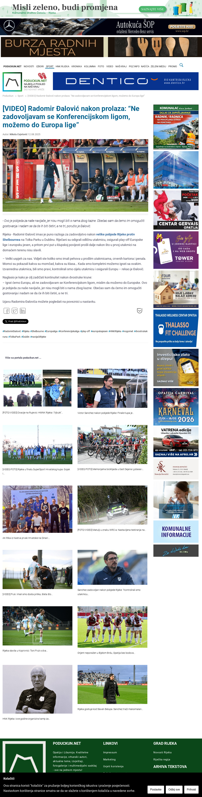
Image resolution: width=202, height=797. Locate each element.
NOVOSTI (29, 66)
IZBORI (40, 66)
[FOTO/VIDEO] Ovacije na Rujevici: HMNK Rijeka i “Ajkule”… (33, 412)
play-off (86, 331)
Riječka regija (161, 759)
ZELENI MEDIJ (158, 66)
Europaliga (52, 331)
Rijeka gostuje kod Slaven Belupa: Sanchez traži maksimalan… (110, 709)
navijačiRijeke (39, 336)
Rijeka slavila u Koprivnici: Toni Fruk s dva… (25, 650)
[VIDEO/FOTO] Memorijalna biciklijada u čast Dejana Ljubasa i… (111, 469)
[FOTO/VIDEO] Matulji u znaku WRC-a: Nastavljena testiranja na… (112, 530)
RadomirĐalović (12, 331)
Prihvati (191, 789)
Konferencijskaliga (69, 331)
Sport (20, 95)
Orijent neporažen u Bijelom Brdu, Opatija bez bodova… (106, 652)
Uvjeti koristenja (113, 766)
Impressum (110, 752)
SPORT (49, 66)
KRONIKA (77, 66)
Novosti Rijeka (162, 752)
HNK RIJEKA (62, 66)
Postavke (155, 789)
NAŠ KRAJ (121, 66)
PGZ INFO (134, 66)
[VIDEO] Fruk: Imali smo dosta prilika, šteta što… (28, 594)
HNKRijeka (115, 331)
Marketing (109, 759)
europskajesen (100, 331)
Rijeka (26, 331)
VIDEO (109, 66)
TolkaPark (15, 336)
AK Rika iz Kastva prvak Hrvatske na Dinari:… (26, 538)
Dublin (26, 336)
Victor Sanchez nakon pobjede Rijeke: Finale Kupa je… (106, 413)
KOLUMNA (90, 66)
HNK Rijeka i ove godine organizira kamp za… (26, 718)
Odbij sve (174, 789)
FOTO (101, 66)
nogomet (128, 331)
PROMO (172, 66)
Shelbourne (38, 331)
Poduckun (8, 95)
